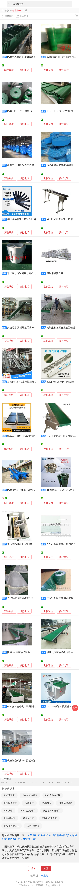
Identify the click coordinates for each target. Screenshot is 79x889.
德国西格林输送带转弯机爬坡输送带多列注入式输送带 (35, 219)
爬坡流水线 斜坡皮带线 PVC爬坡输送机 (28, 327)
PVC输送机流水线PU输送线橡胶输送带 (27, 490)
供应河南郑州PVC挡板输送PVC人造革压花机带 (32, 760)
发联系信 (9, 70)
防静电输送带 (33, 826)
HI (24, 782)
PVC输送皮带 (10, 803)
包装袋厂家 (62, 835)
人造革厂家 (34, 835)
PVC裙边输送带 (11, 826)
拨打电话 (24, 70)
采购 (75, 708)
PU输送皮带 (9, 818)
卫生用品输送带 (55, 273)
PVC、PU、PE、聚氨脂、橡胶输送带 (26, 111)
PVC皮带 (8, 810)
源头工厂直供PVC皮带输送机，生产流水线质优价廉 (34, 435)
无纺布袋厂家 (28, 839)
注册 (45, 868)
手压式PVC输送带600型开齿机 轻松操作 (28, 544)
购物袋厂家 (14, 839)
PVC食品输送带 (52, 795)
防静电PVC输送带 (51, 810)
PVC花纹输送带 (27, 810)
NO (39, 782)
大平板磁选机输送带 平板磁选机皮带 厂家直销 (31, 598)
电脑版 (45, 875)
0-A (3, 782)
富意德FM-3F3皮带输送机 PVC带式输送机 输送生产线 (35, 381)
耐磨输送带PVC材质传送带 (61, 490)
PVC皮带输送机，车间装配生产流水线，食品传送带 (34, 706)
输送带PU (46, 803)
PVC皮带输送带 (30, 795)
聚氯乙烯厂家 (48, 835)
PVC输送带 (9, 795)
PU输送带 (29, 803)
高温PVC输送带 (49, 818)
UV (58, 782)
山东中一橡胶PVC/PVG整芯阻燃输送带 (27, 165)
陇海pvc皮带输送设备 (18, 652)
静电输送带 (28, 818)
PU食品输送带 (65, 803)
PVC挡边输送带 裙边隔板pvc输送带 (26, 57)
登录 (33, 868)
